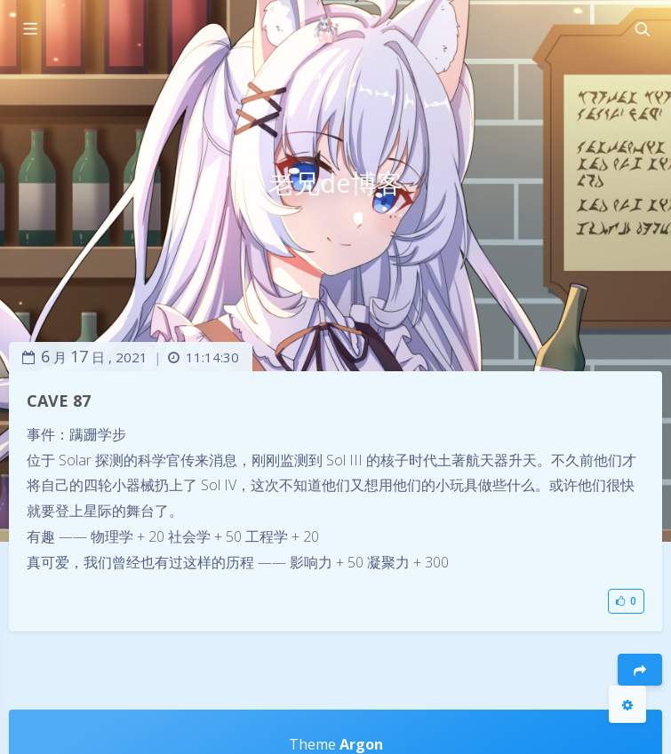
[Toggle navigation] (641, 29)
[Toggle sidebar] (29, 29)
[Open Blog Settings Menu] (627, 704)
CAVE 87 (59, 400)
